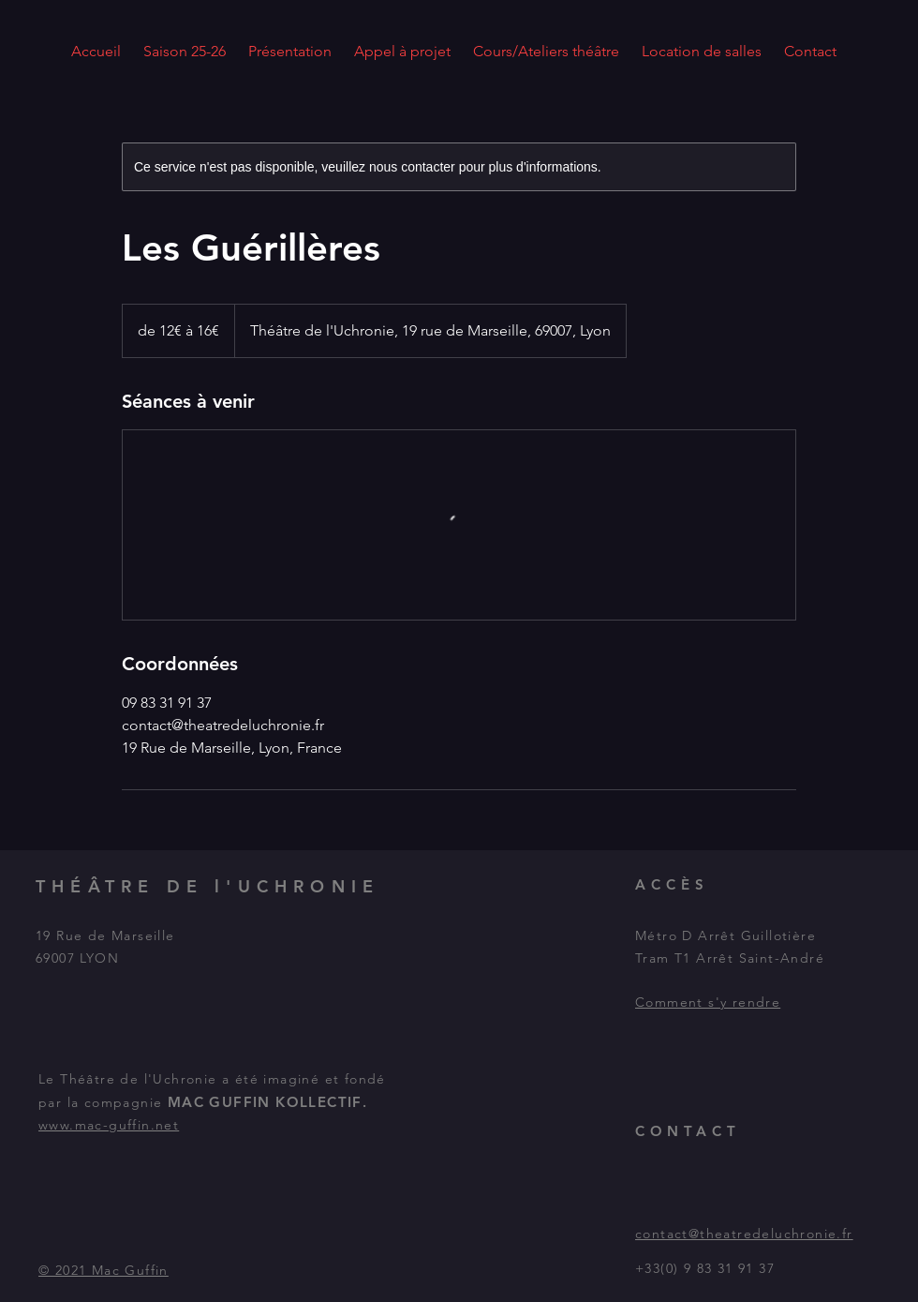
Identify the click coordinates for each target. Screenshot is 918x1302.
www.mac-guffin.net (108, 1124)
